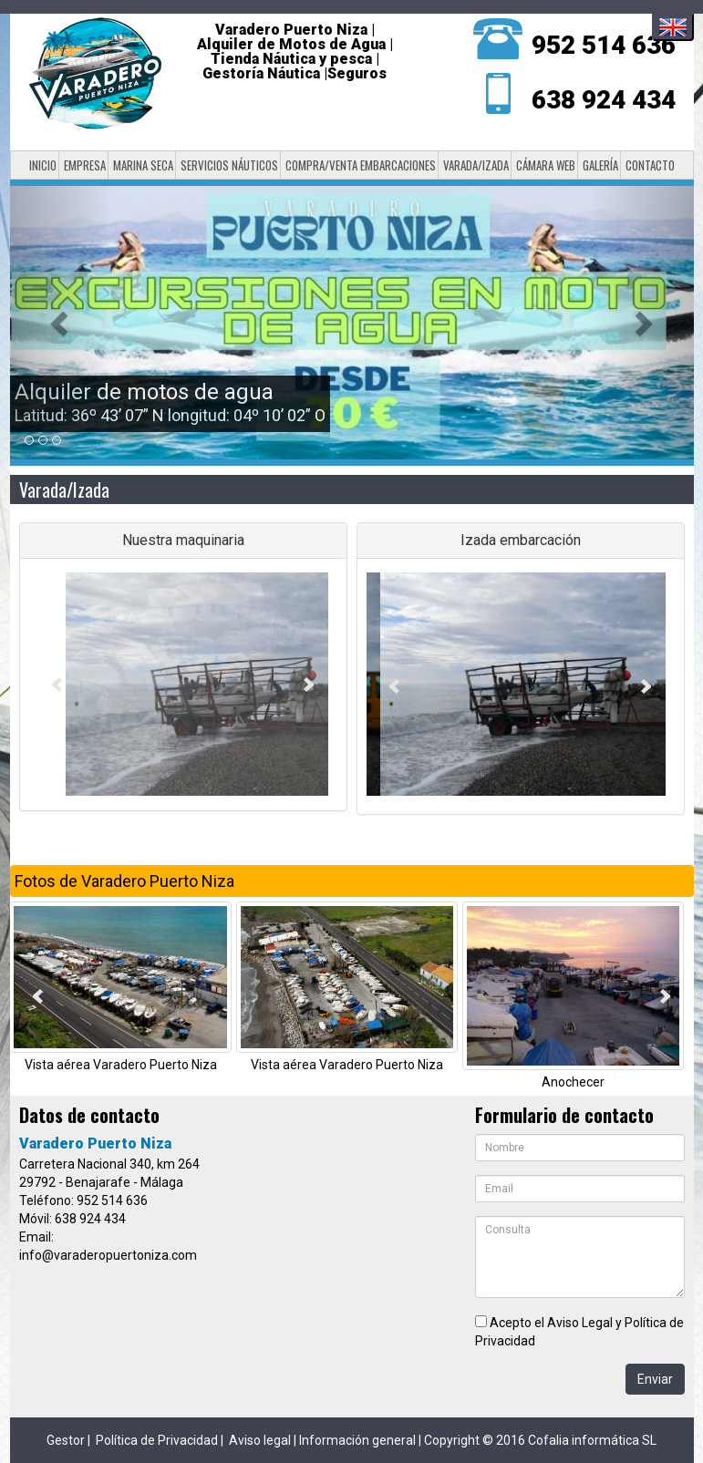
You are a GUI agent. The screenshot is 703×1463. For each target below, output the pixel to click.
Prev (57, 684)
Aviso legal (260, 1440)
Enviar (655, 1379)
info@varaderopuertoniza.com (108, 1255)
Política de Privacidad (157, 1440)
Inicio (43, 165)
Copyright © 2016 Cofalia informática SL (540, 1440)
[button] (61, 322)
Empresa (85, 165)
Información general (357, 1440)
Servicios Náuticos (229, 165)
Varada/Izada (476, 165)
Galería (600, 165)
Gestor (66, 1440)
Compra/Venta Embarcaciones (360, 165)
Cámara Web (545, 165)
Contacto (650, 165)
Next (309, 684)
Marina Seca (143, 165)
